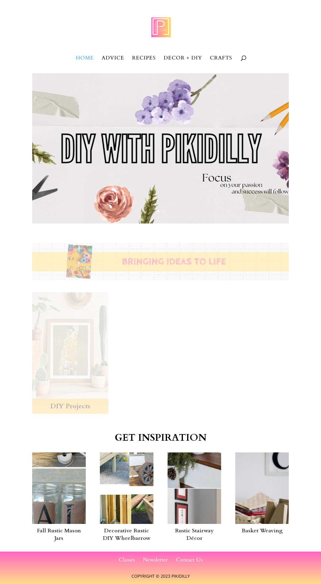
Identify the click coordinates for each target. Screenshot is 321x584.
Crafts (221, 58)
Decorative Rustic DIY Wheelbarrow (126, 534)
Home (85, 58)
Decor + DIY (183, 58)
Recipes (144, 58)
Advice (113, 58)
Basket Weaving (262, 530)
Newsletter (155, 560)
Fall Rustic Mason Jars (59, 534)
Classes (127, 560)
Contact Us (189, 560)
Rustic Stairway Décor (194, 534)
